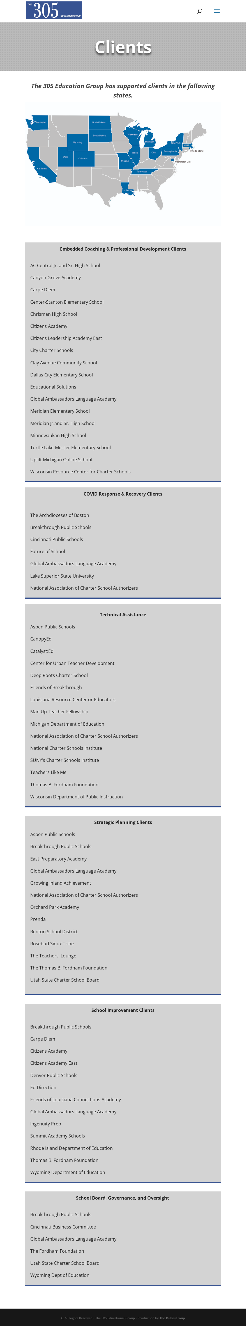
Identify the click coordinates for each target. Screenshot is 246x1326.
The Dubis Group (172, 1318)
